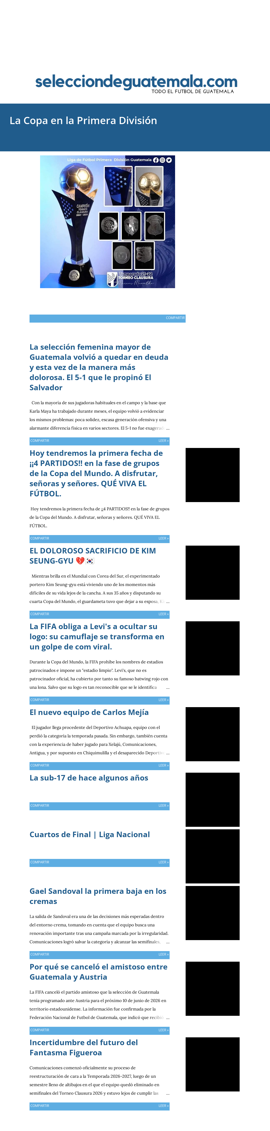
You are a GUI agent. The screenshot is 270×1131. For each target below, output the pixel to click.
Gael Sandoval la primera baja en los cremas (98, 896)
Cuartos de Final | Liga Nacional (90, 834)
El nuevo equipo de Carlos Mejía (89, 712)
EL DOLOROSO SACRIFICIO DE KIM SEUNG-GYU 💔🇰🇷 (93, 555)
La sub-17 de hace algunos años (89, 777)
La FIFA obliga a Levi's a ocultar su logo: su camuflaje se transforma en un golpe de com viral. (97, 636)
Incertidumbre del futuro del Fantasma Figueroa (84, 1047)
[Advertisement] (135, 29)
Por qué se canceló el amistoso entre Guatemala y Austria (98, 971)
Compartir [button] (219, 158)
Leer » (164, 440)
